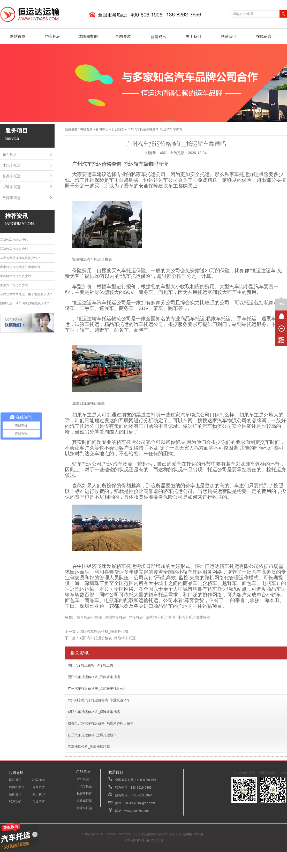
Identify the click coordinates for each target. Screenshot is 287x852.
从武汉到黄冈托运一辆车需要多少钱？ (26, 294)
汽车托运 (157, 840)
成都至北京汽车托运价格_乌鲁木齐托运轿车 (100, 723)
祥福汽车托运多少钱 (14, 240)
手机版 (199, 834)
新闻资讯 (158, 36)
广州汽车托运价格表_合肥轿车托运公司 (97, 688)
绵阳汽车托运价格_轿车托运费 (104, 631)
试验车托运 (12, 187)
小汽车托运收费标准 (194, 617)
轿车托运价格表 (89, 617)
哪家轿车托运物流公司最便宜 (20, 267)
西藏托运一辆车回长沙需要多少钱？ (25, 303)
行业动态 (118, 129)
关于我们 (193, 36)
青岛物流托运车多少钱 (15, 276)
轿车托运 (53, 36)
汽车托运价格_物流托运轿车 (89, 747)
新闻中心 (102, 129)
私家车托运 (12, 176)
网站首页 (17, 36)
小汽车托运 (12, 165)
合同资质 (123, 36)
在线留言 (263, 36)
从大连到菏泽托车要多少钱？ (20, 258)
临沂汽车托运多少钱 (14, 285)
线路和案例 (88, 36)
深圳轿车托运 (115, 617)
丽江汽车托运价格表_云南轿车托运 (94, 677)
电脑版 (187, 834)
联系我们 (228, 36)
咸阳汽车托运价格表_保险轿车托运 (107, 638)
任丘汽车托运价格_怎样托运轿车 (92, 735)
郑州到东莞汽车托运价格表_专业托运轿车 (99, 700)
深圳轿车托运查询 (160, 617)
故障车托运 (12, 198)
